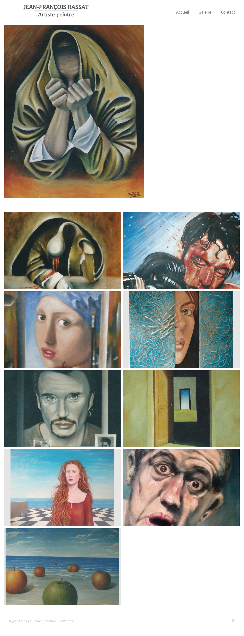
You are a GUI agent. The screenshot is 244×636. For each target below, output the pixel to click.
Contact (228, 12)
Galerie (204, 12)
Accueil (182, 12)
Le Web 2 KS (66, 621)
